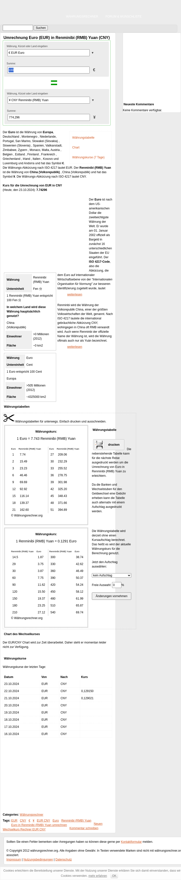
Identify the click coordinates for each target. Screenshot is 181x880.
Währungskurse (15, 658)
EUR (14, 820)
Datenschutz (63, 859)
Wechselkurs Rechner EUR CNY (24, 829)
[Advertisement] (46, 234)
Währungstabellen (17, 406)
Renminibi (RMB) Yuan (76, 820)
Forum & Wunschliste (124, 16)
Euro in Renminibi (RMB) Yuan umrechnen (39, 825)
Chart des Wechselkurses (22, 634)
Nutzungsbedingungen (38, 859)
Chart (75, 147)
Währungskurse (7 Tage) (88, 157)
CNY (23, 820)
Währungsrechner (82, 16)
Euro (56, 820)
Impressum (13, 859)
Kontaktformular (131, 841)
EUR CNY (43, 820)
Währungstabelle (83, 137)
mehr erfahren (97, 876)
